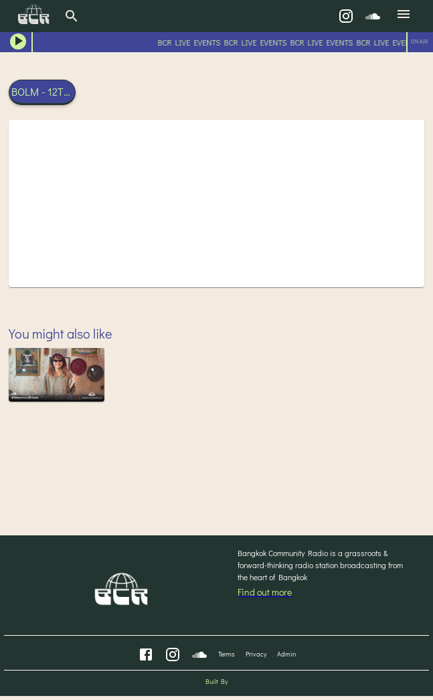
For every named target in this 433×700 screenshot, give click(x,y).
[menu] (403, 16)
